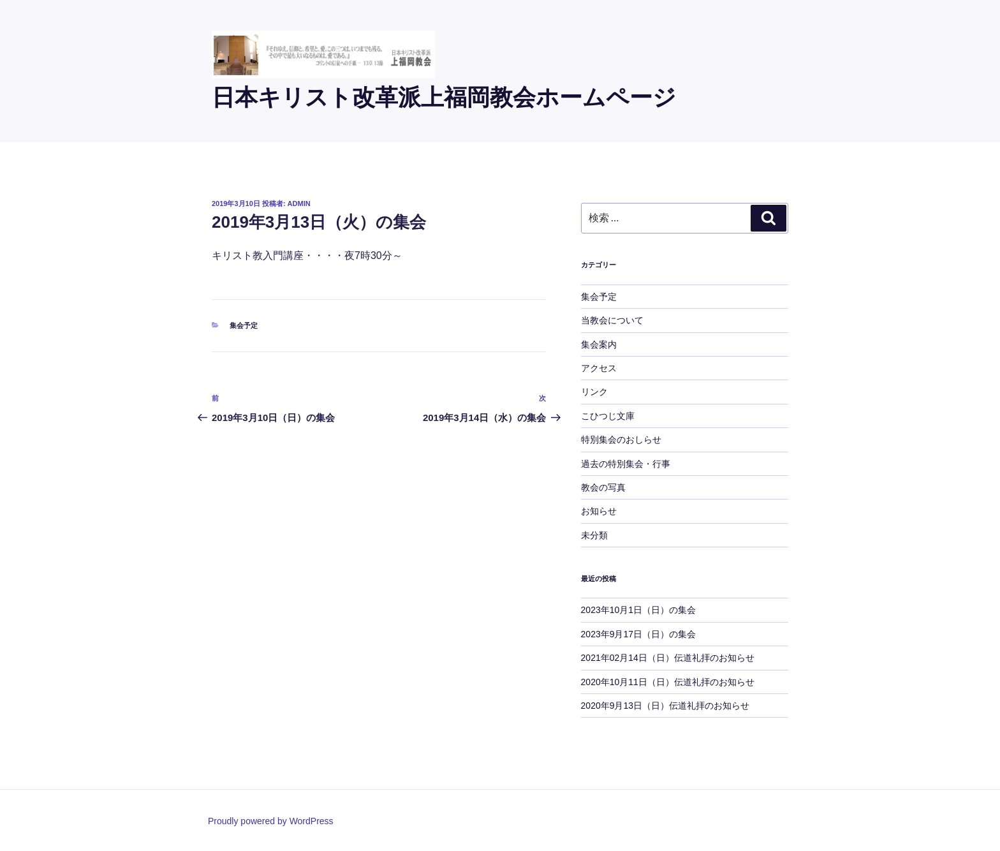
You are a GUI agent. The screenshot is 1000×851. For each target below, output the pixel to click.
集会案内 (599, 344)
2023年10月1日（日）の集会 (638, 610)
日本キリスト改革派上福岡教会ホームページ (444, 97)
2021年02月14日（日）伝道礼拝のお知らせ (667, 658)
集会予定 (244, 325)
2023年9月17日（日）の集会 (638, 634)
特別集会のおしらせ (621, 439)
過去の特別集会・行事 (625, 464)
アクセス (599, 368)
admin (299, 203)
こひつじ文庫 (608, 416)
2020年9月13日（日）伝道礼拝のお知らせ (665, 705)
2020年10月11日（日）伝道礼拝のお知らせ (667, 682)
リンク (594, 392)
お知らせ (599, 511)
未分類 (594, 535)
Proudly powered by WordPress (271, 821)
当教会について (612, 320)
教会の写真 (603, 487)
